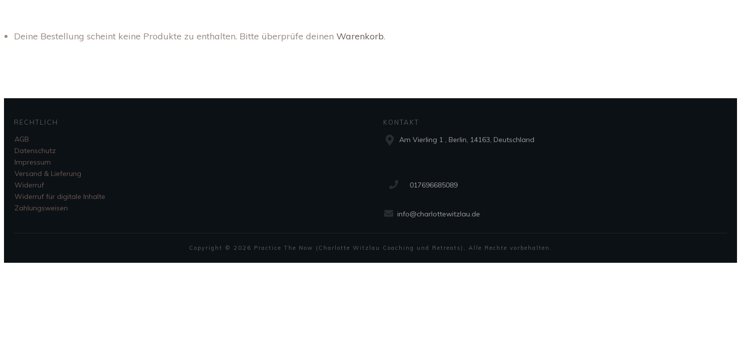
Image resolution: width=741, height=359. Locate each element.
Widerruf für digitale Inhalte (59, 196)
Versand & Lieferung (47, 173)
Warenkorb (360, 36)
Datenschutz (35, 150)
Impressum (32, 162)
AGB (21, 139)
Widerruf (29, 184)
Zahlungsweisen (41, 207)
